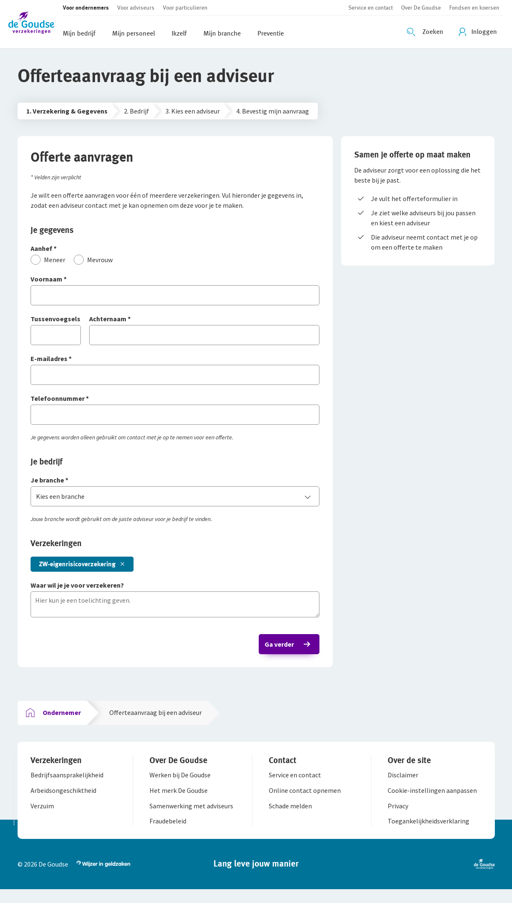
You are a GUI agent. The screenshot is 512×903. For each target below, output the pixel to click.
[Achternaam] (204, 322)
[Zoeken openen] (426, 32)
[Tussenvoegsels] (59, 322)
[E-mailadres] (175, 362)
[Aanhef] (175, 252)
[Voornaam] (175, 283)
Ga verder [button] (276, 647)
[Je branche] (175, 484)
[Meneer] (51, 263)
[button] (35, 24)
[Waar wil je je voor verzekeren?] (175, 589)
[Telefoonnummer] (175, 402)
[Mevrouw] (96, 263)
